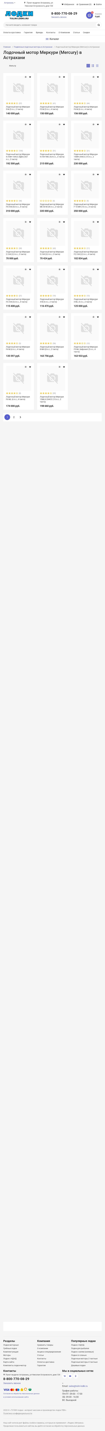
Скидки (86, 32)
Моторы (7, 1355)
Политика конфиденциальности (17, 1413)
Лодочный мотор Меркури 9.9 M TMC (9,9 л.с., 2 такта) (52, 155)
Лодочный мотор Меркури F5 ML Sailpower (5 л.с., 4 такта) (86, 349)
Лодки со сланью (79, 1355)
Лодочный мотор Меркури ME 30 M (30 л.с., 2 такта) (52, 205)
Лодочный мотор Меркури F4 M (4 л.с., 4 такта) (18, 348)
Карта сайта (8, 1362)
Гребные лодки (10, 1348)
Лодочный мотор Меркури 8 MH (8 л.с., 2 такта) (52, 348)
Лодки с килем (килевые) (82, 1352)
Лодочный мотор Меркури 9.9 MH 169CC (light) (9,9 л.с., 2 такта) (18, 156)
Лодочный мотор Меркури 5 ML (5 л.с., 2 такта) (86, 300)
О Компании (64, 32)
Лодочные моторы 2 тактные (84, 1358)
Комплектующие (10, 1352)
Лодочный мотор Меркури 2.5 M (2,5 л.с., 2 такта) (18, 253)
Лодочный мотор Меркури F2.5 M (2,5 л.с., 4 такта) (86, 253)
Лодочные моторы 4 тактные (84, 1362)
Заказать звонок (59, 17)
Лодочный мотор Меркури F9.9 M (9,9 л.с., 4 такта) (18, 205)
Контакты (50, 32)
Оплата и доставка (12, 32)
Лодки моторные (11, 1345)
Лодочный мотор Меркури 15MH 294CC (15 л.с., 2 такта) (86, 156)
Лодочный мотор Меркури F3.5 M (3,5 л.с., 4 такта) (18, 300)
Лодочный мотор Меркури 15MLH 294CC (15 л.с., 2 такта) (52, 399)
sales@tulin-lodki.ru (78, 1386)
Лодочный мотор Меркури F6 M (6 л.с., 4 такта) (86, 108)
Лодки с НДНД (10, 1358)
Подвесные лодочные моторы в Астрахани (33, 47)
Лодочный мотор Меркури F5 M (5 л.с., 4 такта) (52, 108)
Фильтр (12, 66)
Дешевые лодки (78, 1365)
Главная (7, 47)
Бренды (39, 32)
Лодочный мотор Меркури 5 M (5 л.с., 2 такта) (18, 108)
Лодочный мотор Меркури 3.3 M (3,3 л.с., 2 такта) (52, 253)
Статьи (76, 32)
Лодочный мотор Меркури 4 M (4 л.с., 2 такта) (52, 300)
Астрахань (9, 3)
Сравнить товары (45, 1345)
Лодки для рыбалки (80, 1348)
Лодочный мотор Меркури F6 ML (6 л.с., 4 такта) (18, 398)
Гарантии (41, 1365)
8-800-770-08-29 (64, 13)
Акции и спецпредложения (49, 1352)
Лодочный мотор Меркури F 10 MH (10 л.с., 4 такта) (86, 205)
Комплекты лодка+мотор (14, 1365)
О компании (42, 1348)
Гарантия (28, 32)
